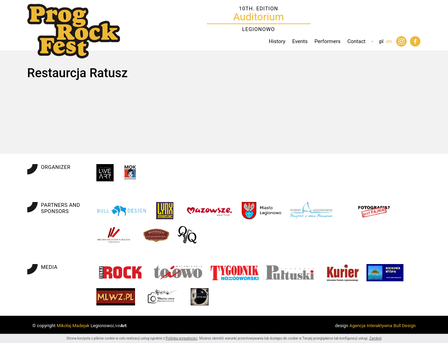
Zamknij (375, 338)
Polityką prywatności (182, 338)
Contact (356, 41)
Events (299, 41)
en (389, 41)
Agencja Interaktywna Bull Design (383, 325)
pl (381, 41)
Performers (327, 41)
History (277, 41)
